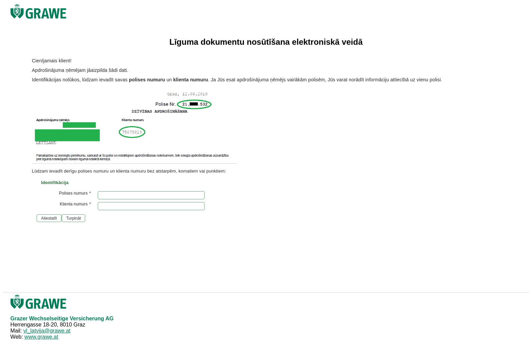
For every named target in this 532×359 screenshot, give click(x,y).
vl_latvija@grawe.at (47, 331)
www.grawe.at (41, 337)
